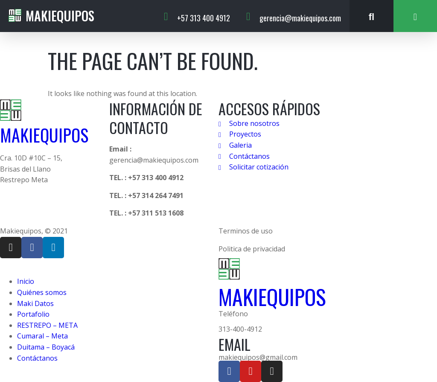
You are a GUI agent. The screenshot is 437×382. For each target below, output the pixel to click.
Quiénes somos (42, 292)
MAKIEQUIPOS (44, 135)
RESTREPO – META (47, 325)
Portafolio (33, 314)
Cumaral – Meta (42, 336)
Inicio (25, 281)
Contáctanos (37, 358)
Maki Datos (35, 303)
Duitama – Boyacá (46, 347)
